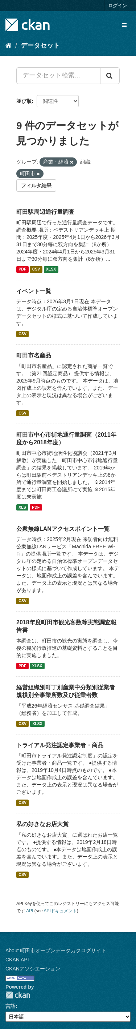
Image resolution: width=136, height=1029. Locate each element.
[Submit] (110, 75)
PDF (22, 269)
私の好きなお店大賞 (42, 824)
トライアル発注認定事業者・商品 (59, 745)
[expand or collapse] (124, 25)
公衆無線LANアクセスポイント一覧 (63, 529)
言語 (10, 1006)
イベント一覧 (33, 291)
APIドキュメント (60, 910)
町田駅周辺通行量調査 (45, 212)
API (29, 910)
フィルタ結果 (36, 185)
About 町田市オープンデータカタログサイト (55, 950)
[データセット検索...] (58, 75)
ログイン (117, 5)
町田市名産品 (33, 355)
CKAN (17, 995)
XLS (22, 507)
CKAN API (17, 959)
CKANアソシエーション (32, 969)
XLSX (51, 269)
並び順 (24, 101)
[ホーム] (8, 45)
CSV (36, 269)
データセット (40, 45)
